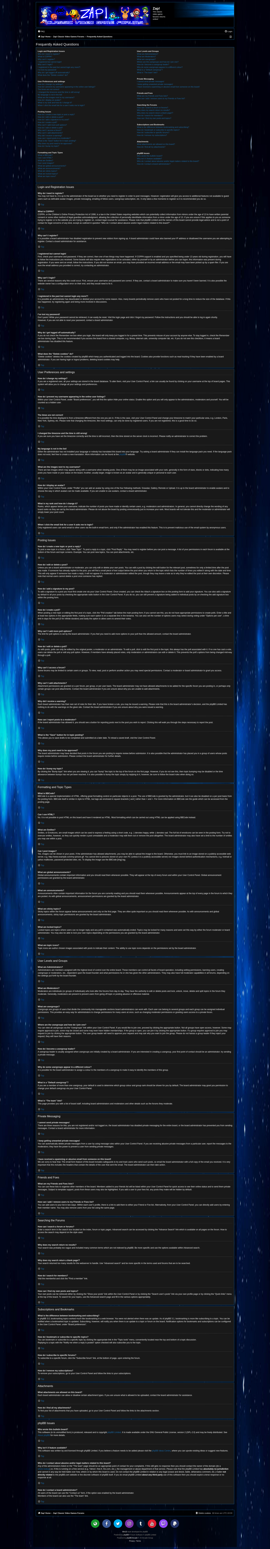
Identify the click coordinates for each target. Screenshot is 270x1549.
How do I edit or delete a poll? (50, 128)
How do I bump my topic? (48, 146)
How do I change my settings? (50, 84)
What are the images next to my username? (56, 97)
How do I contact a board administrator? (153, 164)
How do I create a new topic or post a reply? (56, 114)
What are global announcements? (52, 166)
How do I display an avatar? (49, 100)
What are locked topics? (48, 174)
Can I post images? (46, 163)
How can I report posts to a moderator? (54, 138)
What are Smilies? (45, 160)
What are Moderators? (146, 56)
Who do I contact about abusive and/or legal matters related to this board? (168, 161)
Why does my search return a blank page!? (155, 113)
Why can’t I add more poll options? (52, 125)
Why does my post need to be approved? (55, 143)
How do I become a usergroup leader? (153, 64)
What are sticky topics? (47, 171)
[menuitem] (41, 31)
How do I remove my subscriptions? (152, 135)
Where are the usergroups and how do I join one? (158, 62)
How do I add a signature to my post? (53, 120)
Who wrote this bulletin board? (149, 156)
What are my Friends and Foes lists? (152, 96)
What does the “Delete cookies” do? (53, 75)
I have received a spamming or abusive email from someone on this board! (168, 87)
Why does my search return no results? (153, 110)
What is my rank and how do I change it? (55, 103)
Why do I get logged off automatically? (54, 72)
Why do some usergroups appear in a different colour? (160, 67)
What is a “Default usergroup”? (150, 70)
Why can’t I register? (46, 59)
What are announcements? (49, 168)
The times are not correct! (48, 89)
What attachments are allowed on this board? (156, 144)
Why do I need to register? (49, 54)
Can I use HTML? (45, 158)
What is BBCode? (45, 155)
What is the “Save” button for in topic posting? (57, 141)
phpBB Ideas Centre (161, 1451)
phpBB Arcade (132, 1538)
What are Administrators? (147, 54)
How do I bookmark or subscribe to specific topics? (158, 130)
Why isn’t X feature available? (149, 159)
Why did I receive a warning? (50, 136)
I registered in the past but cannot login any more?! (59, 67)
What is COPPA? (45, 56)
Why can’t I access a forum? (49, 130)
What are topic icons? (47, 176)
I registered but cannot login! (50, 62)
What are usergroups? (146, 59)
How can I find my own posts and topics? (154, 118)
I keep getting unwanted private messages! (155, 84)
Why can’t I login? (45, 64)
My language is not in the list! (50, 95)
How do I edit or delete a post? (50, 117)
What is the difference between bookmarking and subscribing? (163, 127)
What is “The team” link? (147, 72)
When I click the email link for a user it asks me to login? (61, 105)
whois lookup (44, 1469)
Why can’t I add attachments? (50, 133)
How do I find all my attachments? (151, 147)
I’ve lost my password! (47, 70)
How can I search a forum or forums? (152, 108)
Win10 (124, 1532)
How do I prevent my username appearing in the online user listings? (66, 87)
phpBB (122, 454)
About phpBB (44, 1435)
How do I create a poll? (47, 122)
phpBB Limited (114, 1432)
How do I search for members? (150, 115)
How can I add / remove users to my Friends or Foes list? (161, 98)
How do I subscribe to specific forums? (153, 132)
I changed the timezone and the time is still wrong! (59, 92)
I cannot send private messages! (150, 81)
